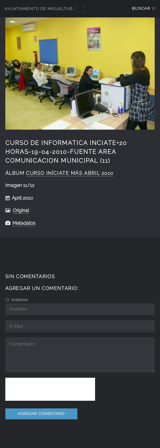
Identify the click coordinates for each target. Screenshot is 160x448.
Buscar (141, 8)
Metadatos (23, 223)
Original (21, 210)
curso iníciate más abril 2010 (70, 173)
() (19, 299)
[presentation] (50, 389)
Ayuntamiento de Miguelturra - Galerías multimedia (68, 8)
